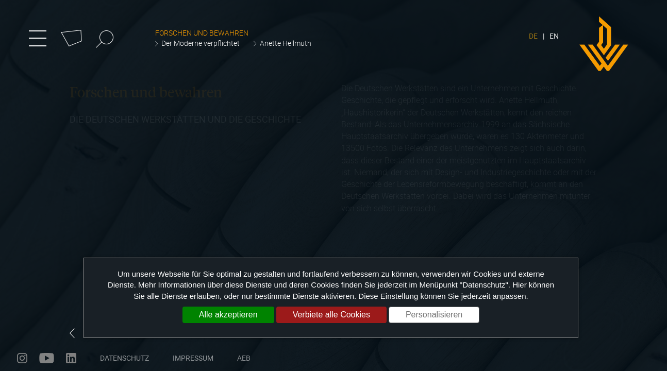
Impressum (193, 358)
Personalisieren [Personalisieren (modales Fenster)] (434, 314)
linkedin (71, 358)
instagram (22, 358)
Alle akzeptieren (228, 314)
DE (533, 36)
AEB (244, 358)
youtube (46, 358)
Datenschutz (124, 358)
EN (554, 36)
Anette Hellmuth (285, 43)
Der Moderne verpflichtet (200, 43)
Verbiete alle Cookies (331, 314)
